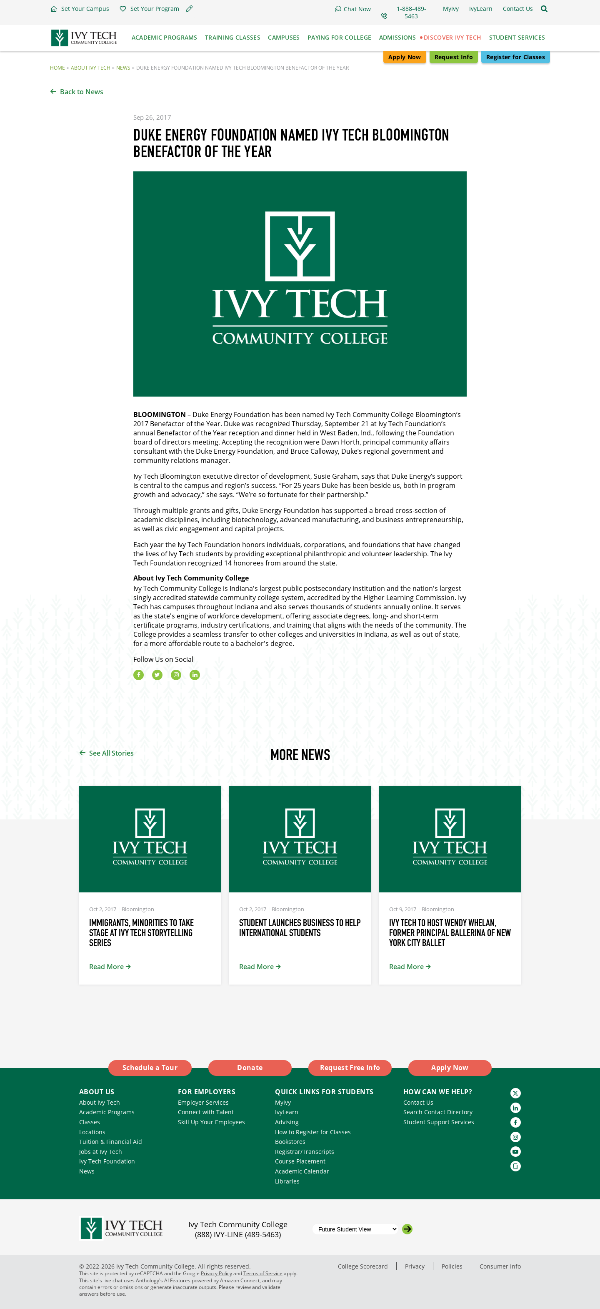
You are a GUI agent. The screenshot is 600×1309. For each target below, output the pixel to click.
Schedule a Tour (150, 1067)
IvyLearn (286, 1112)
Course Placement (300, 1161)
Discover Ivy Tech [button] (452, 37)
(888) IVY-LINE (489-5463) (238, 1234)
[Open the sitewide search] (544, 9)
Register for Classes (515, 57)
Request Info (454, 57)
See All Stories (111, 753)
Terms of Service (262, 1273)
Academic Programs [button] (165, 37)
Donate (249, 1067)
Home (57, 67)
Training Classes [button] (232, 37)
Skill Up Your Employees (211, 1122)
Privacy (415, 1266)
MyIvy (283, 1102)
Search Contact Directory (437, 1112)
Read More (106, 966)
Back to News (81, 91)
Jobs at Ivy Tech (100, 1152)
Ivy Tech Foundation (107, 1161)
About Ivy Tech (90, 67)
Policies (452, 1266)
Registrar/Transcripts (304, 1152)
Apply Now (404, 57)
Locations (92, 1132)
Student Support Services (438, 1122)
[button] (79, 9)
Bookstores (290, 1142)
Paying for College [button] (339, 37)
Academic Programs (107, 1112)
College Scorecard (363, 1266)
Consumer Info (500, 1266)
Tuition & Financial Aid (110, 1142)
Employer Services (203, 1102)
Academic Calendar (302, 1171)
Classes (89, 1122)
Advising (287, 1122)
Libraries (287, 1181)
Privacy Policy (216, 1273)
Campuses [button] (284, 37)
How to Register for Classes (313, 1132)
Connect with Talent (206, 1112)
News (123, 67)
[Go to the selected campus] (407, 1229)
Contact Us (418, 1102)
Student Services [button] (517, 37)
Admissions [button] (397, 37)
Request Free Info (350, 1067)
